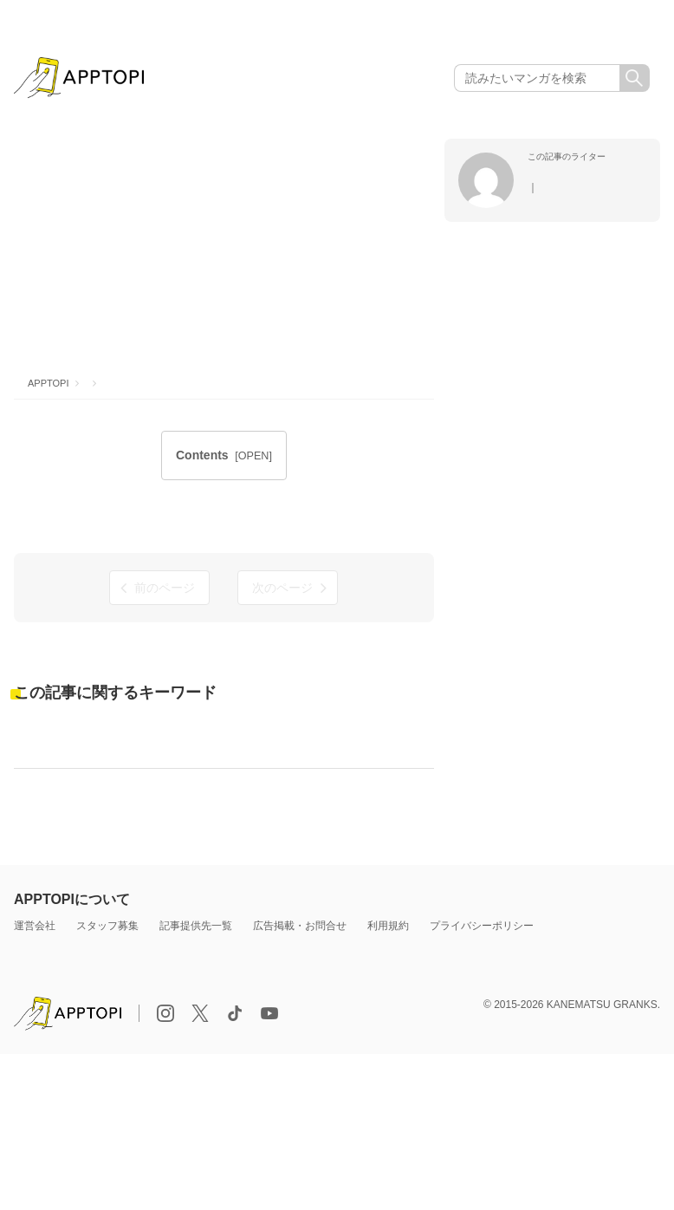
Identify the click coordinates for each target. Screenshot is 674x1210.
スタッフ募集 (107, 926)
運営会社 (34, 926)
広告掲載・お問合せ (300, 926)
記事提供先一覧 (195, 926)
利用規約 (388, 926)
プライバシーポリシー (482, 926)
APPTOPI (48, 383)
